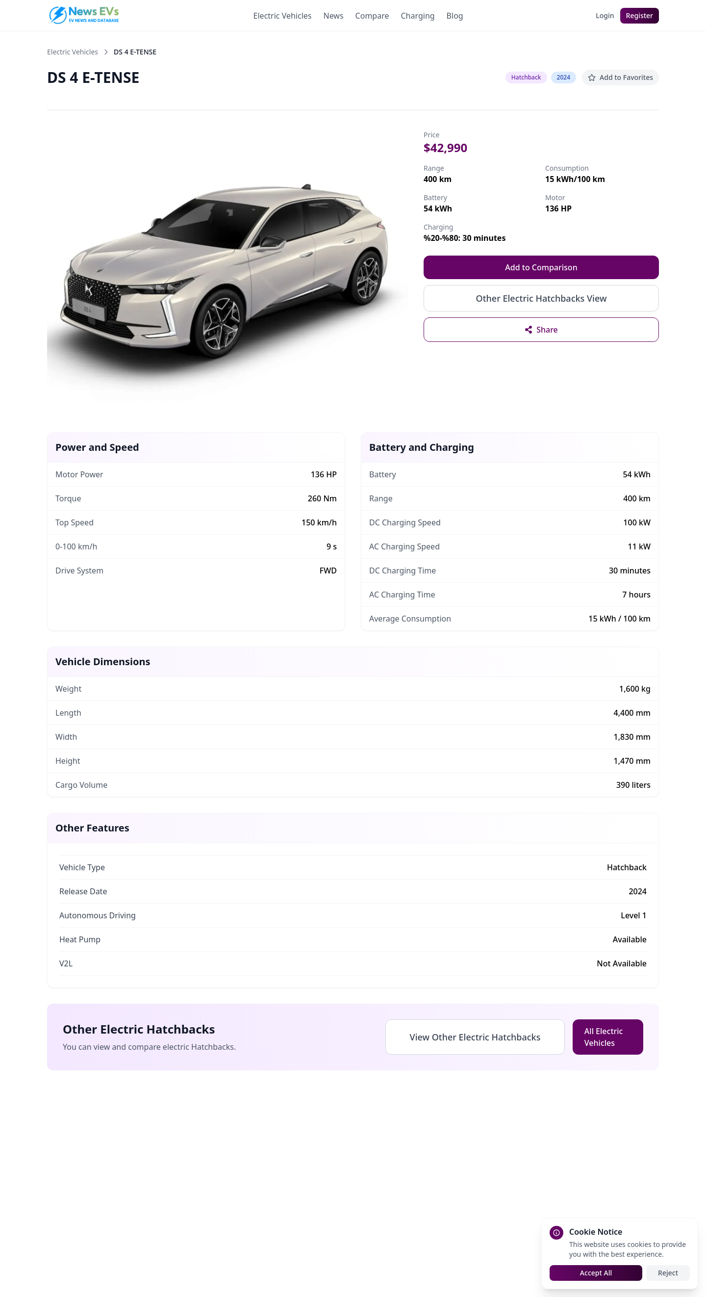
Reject (668, 1272)
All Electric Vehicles (603, 1037)
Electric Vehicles (282, 15)
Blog (455, 15)
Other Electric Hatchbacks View (541, 298)
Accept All (596, 1272)
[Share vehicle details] (541, 329)
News (333, 15)
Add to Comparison (541, 267)
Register (639, 15)
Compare (372, 15)
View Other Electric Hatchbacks (475, 1037)
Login (605, 15)
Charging (417, 15)
